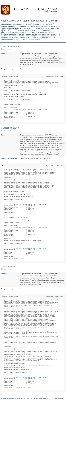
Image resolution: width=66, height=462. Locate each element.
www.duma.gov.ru (60, 459)
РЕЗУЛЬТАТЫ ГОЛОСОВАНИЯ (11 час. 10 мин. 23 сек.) (32, 118)
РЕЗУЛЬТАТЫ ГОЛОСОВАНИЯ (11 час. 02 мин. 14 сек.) (32, 255)
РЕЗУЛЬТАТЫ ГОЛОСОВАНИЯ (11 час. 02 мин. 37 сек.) (32, 281)
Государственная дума (31, 10)
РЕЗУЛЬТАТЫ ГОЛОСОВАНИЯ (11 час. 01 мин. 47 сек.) (32, 225)
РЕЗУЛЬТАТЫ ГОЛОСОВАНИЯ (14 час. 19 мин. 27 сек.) (32, 435)
